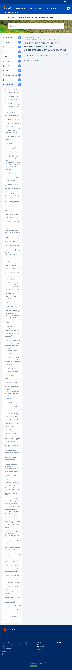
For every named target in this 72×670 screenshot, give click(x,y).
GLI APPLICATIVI (20, 10)
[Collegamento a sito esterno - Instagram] (63, 644)
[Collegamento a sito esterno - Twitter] (58, 644)
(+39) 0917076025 (7, 655)
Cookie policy (40, 666)
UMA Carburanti (36, 39)
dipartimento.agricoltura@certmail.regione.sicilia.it (44, 647)
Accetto (33, 666)
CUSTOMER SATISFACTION (12, 14)
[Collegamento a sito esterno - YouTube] (60, 644)
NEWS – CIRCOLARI (35, 10)
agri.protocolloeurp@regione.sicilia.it (44, 654)
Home (9, 19)
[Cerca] (68, 8)
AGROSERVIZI (7, 10)
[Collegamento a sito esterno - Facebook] (55, 644)
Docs (13, 19)
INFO (48, 10)
